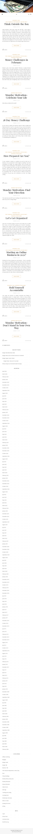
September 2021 (5, 522)
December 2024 (5, 415)
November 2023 (5, 450)
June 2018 (4, 598)
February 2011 (5, 678)
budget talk (4, 765)
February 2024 (5, 442)
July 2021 (4, 527)
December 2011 (5, 667)
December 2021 (5, 513)
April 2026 (4, 371)
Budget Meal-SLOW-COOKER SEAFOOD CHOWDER (13, 355)
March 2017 (4, 612)
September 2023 (5, 456)
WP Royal (19, 831)
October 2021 (5, 519)
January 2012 (5, 664)
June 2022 (4, 497)
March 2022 (4, 505)
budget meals (5, 762)
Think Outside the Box (16, 24)
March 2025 (4, 406)
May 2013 (4, 658)
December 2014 (5, 637)
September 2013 (5, 650)
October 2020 (5, 552)
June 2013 (4, 656)
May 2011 (4, 669)
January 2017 (5, 617)
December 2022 (5, 480)
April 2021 (4, 535)
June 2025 (4, 398)
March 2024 (4, 439)
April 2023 (4, 469)
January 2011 (5, 680)
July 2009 (4, 702)
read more (16, 45)
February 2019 (5, 587)
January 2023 (5, 478)
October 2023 (5, 453)
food (3, 773)
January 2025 (5, 412)
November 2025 (5, 385)
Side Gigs (4, 789)
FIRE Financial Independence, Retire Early (16, 21)
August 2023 (5, 459)
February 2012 (5, 661)
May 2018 (4, 601)
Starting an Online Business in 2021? (16, 253)
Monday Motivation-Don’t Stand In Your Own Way (16, 325)
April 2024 (4, 437)
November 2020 (5, 549)
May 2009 (4, 708)
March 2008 (4, 746)
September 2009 (5, 697)
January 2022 (5, 511)
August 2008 (5, 732)
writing (3, 806)
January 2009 (5, 719)
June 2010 (4, 683)
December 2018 (5, 590)
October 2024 (5, 420)
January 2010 (5, 689)
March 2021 (4, 538)
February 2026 (5, 376)
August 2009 (5, 700)
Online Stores (5, 787)
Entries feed (4, 816)
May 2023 (4, 467)
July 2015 (4, 628)
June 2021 (4, 530)
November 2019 (5, 582)
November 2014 (5, 639)
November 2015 (5, 626)
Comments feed (5, 819)
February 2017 (5, 615)
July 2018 (4, 595)
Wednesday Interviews (7, 798)
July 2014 (4, 645)
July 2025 (4, 396)
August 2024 (5, 426)
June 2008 (4, 738)
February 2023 (5, 475)
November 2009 (5, 691)
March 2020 (4, 571)
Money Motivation (6, 784)
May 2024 (4, 434)
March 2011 (4, 675)
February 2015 (5, 634)
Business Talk (16, 20)
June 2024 (4, 431)
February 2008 (5, 749)
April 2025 (4, 404)
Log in (3, 813)
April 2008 (4, 743)
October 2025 (5, 387)
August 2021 (5, 524)
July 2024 (4, 428)
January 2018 (5, 606)
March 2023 (4, 472)
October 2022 (5, 486)
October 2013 (5, 648)
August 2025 (5, 393)
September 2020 (5, 554)
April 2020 (4, 568)
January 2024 (5, 445)
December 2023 (5, 448)
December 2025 (5, 382)
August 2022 (5, 491)
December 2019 (5, 579)
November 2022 (5, 483)
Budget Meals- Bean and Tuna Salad (10, 361)
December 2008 (5, 721)
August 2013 (5, 653)
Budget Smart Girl (16, 5)
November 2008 (5, 724)
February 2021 (5, 541)
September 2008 (5, 730)
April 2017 (4, 609)
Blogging (4, 759)
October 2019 (5, 585)
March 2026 (4, 374)
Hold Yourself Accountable (16, 289)
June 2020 (4, 563)
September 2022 (5, 489)
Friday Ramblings (5, 776)
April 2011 (4, 672)
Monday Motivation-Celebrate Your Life (16, 96)
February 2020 (5, 574)
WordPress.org (5, 822)
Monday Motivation (16, 92)
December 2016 (5, 620)
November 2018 (5, 593)
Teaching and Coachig (6, 792)
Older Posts (6, 345)
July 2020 (4, 560)
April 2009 (4, 711)
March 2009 (4, 713)
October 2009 (5, 694)
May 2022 (4, 500)
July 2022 (4, 494)
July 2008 (4, 735)
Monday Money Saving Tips (8, 778)
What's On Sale (5, 800)
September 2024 (5, 423)
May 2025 (4, 401)
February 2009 (5, 716)
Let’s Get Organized (16, 218)
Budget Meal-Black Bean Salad (8, 352)
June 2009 (4, 705)
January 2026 (5, 379)
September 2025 (5, 390)
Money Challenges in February (16, 61)
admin (6, 49)
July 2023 (4, 461)
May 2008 (4, 741)
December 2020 (5, 546)
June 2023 (4, 464)
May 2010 (4, 686)
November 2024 (5, 417)
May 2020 (4, 565)
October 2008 (5, 727)
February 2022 (5, 508)
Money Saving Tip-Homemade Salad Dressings (12, 363)
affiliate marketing (6, 756)
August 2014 (5, 642)
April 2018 (4, 604)
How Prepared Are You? (16, 155)
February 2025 (5, 409)
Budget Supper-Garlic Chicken (8, 358)
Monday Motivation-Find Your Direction (16, 191)
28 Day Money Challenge (16, 120)
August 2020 (5, 557)
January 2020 (5, 576)
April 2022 (4, 502)
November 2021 (5, 516)
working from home (16, 57)
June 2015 (4, 631)
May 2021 (4, 532)
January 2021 (5, 543)
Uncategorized (5, 795)
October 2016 (5, 623)
